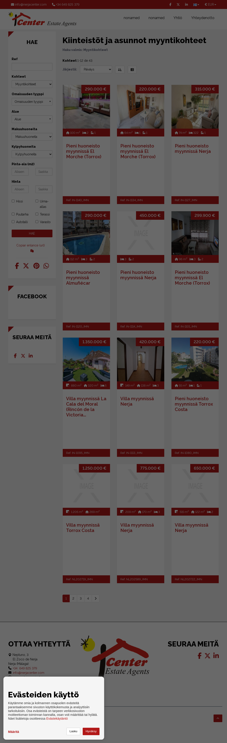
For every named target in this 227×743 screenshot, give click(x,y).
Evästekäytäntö (57, 718)
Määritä (13, 732)
